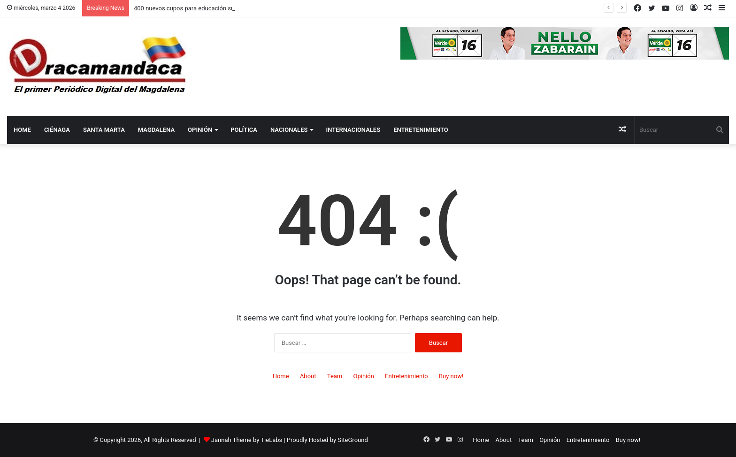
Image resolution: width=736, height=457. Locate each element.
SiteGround (352, 439)
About (308, 376)
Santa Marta (104, 129)
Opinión (200, 129)
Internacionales (353, 129)
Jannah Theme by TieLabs (246, 439)
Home (22, 129)
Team (335, 376)
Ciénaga (57, 129)
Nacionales (288, 129)
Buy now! (451, 376)
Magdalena (156, 129)
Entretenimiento (420, 129)
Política (243, 129)
